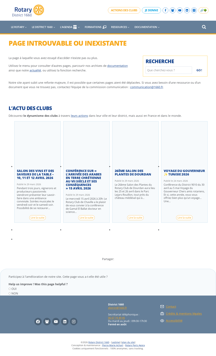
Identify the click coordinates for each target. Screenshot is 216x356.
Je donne (151, 10)
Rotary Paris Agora (135, 345)
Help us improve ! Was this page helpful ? (38, 284)
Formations (95, 27)
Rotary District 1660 (98, 342)
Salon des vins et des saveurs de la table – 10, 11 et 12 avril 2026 (35, 174)
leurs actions (79, 116)
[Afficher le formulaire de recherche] (204, 27)
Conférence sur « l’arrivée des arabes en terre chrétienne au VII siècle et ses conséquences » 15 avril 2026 (84, 179)
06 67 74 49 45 (116, 318)
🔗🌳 (203, 10)
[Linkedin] (187, 10)
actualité (35, 70)
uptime (116, 342)
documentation (117, 66)
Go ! (199, 70)
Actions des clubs (124, 10)
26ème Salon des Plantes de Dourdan (133, 172)
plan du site (128, 342)
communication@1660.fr (146, 87)
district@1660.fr (117, 308)
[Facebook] (165, 10)
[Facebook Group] (172, 10)
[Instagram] (194, 10)
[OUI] (10, 289)
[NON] (10, 293)
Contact (171, 306)
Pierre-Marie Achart (112, 345)
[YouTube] (180, 10)
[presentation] (37, 144)
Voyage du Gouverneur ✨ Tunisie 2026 (184, 172)
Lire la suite (38, 218)
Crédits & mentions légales (184, 313)
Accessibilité (174, 320)
